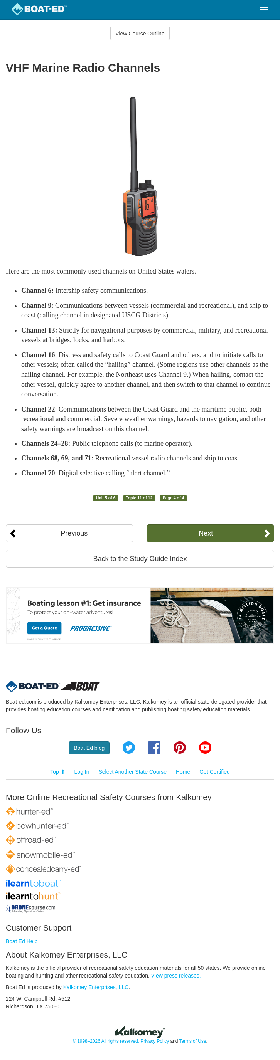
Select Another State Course (132, 772)
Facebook (154, 747)
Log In (81, 772)
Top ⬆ (57, 772)
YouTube (205, 747)
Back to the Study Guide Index (140, 559)
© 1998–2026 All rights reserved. (106, 1041)
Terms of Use (192, 1041)
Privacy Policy (154, 1041)
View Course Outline (139, 33)
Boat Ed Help (22, 941)
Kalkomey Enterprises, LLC (96, 987)
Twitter (129, 747)
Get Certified (214, 772)
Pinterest (180, 747)
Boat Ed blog (89, 748)
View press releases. (176, 976)
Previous (74, 533)
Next (206, 533)
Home (183, 772)
